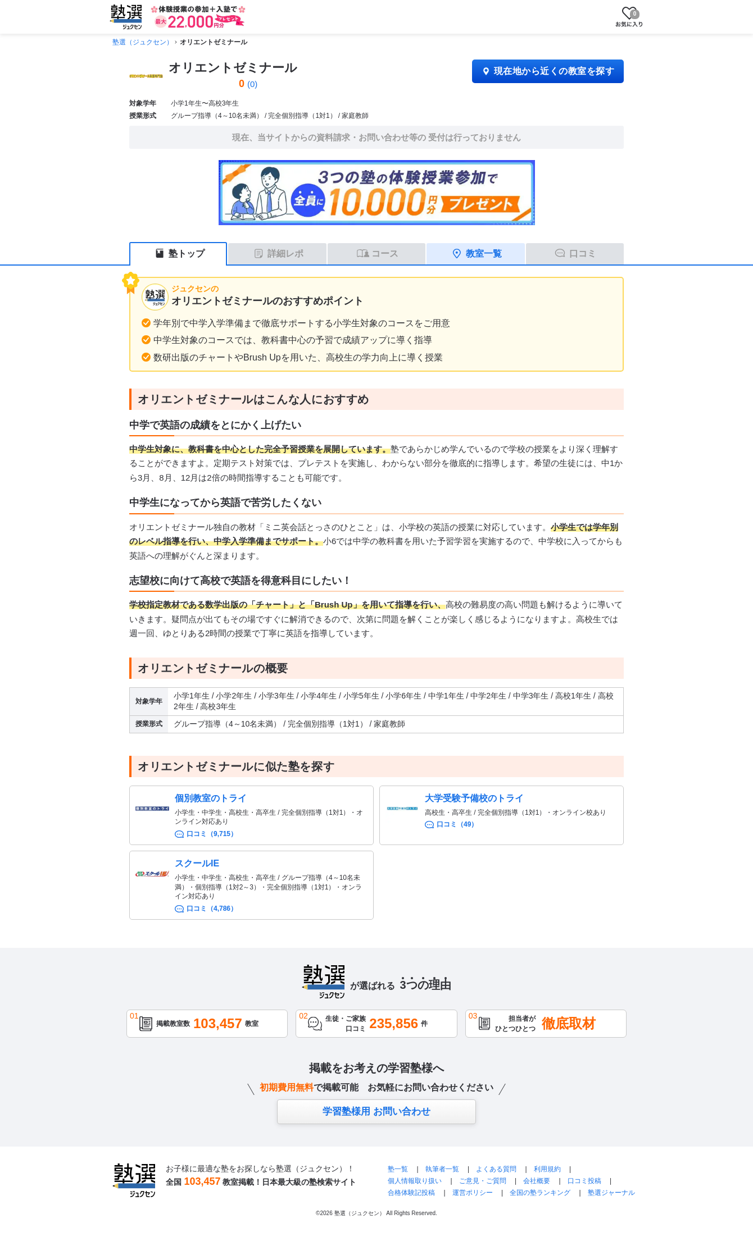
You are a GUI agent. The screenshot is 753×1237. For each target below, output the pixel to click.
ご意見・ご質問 (482, 1181)
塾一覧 (398, 1169)
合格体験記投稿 (411, 1193)
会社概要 (536, 1181)
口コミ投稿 (584, 1181)
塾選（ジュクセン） (142, 42)
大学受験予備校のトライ (474, 798)
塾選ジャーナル (611, 1193)
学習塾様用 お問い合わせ (376, 1111)
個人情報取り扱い (415, 1181)
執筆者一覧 (442, 1169)
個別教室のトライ (211, 798)
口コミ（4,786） (212, 908)
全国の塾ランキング (540, 1193)
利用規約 (547, 1169)
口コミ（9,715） (212, 834)
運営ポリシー (472, 1193)
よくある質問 (497, 1169)
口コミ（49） (457, 824)
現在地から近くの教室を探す (548, 71)
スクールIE (197, 863)
